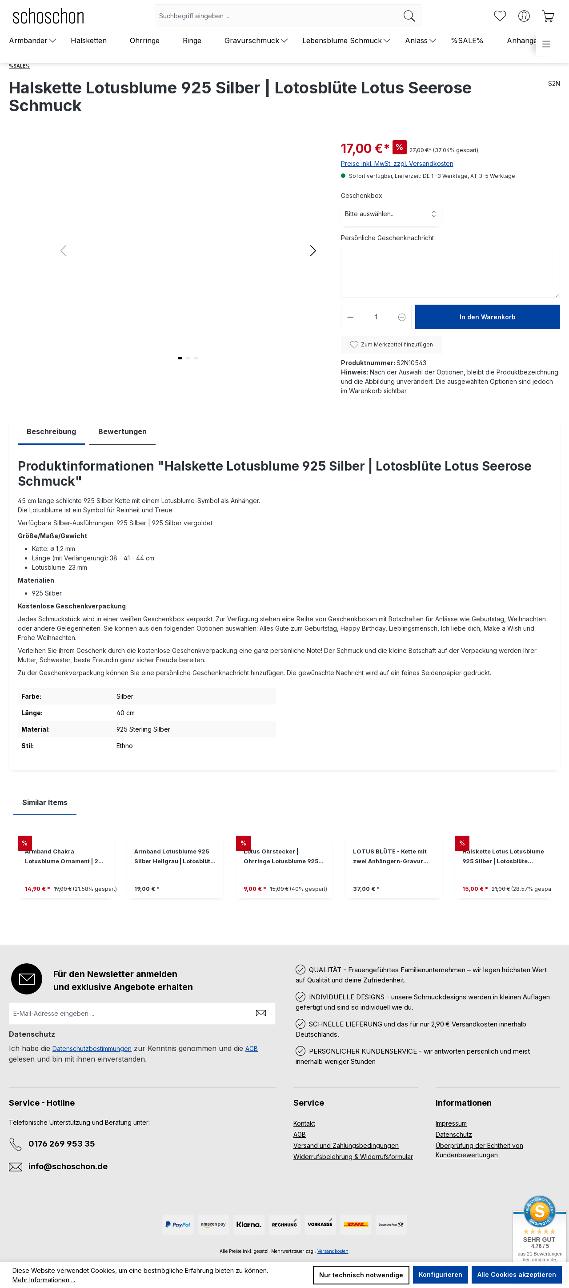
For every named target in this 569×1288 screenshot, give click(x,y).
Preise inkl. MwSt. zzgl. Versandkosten (397, 163)
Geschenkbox (361, 195)
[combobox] (276, 15)
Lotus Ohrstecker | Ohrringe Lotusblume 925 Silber (281, 857)
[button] (313, 251)
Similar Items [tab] (45, 802)
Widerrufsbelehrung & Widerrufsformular (353, 1156)
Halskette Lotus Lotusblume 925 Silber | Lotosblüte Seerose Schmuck (503, 857)
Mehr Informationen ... (43, 1280)
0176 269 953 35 (61, 1143)
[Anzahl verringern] (350, 317)
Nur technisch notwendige (361, 1275)
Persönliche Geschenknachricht (387, 238)
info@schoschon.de (68, 1166)
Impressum (451, 1123)
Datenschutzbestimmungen (92, 1048)
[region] (284, 874)
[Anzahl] (376, 317)
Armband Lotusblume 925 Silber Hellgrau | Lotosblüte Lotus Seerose (174, 857)
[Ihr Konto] (524, 16)
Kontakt (304, 1123)
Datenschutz (454, 1134)
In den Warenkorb (488, 317)
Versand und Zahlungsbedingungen (346, 1145)
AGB (251, 1048)
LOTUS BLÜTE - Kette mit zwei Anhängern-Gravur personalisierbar (390, 857)
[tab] (51, 432)
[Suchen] (409, 15)
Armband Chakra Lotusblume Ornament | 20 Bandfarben (63, 857)
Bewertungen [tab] (122, 431)
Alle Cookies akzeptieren (516, 1274)
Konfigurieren (440, 1274)
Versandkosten (333, 1251)
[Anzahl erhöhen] (402, 317)
